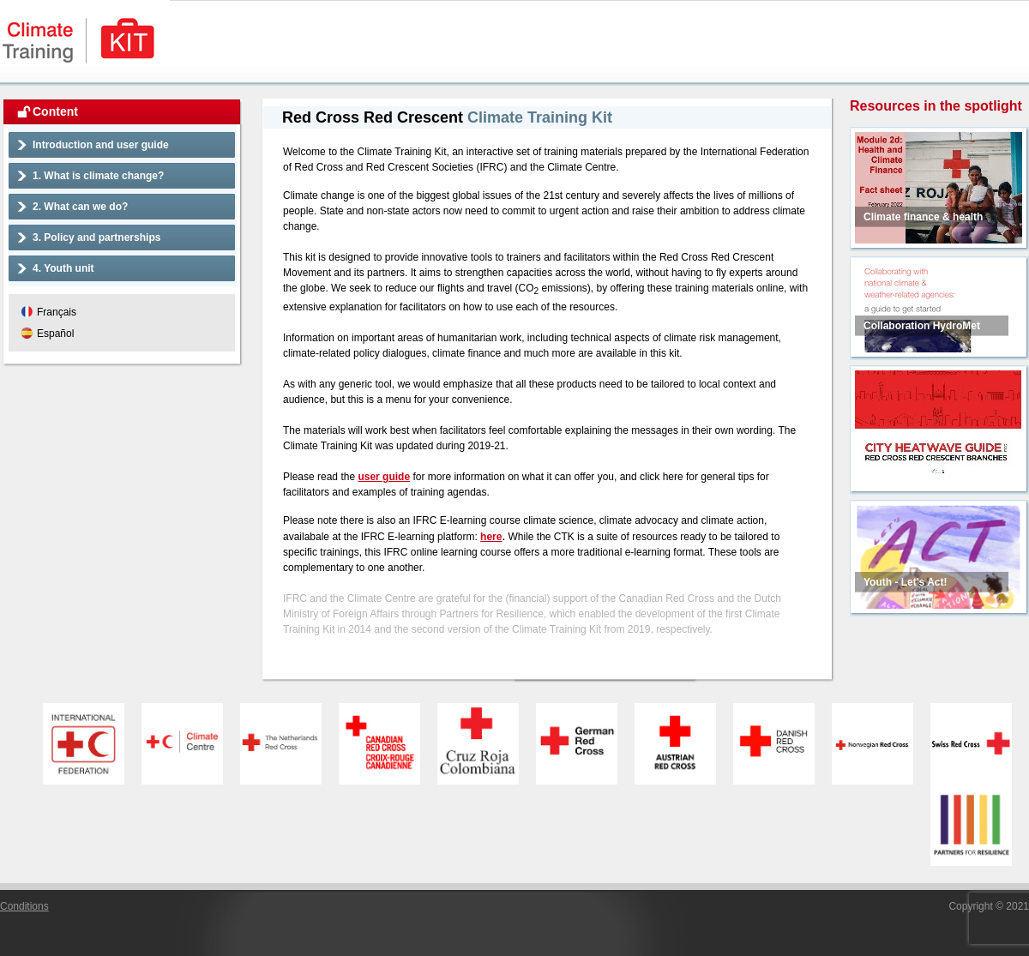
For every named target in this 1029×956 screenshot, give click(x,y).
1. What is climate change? (98, 176)
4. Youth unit (63, 268)
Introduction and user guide (101, 145)
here (491, 537)
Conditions (24, 906)
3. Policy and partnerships (96, 237)
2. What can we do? (80, 207)
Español (55, 334)
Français (56, 312)
